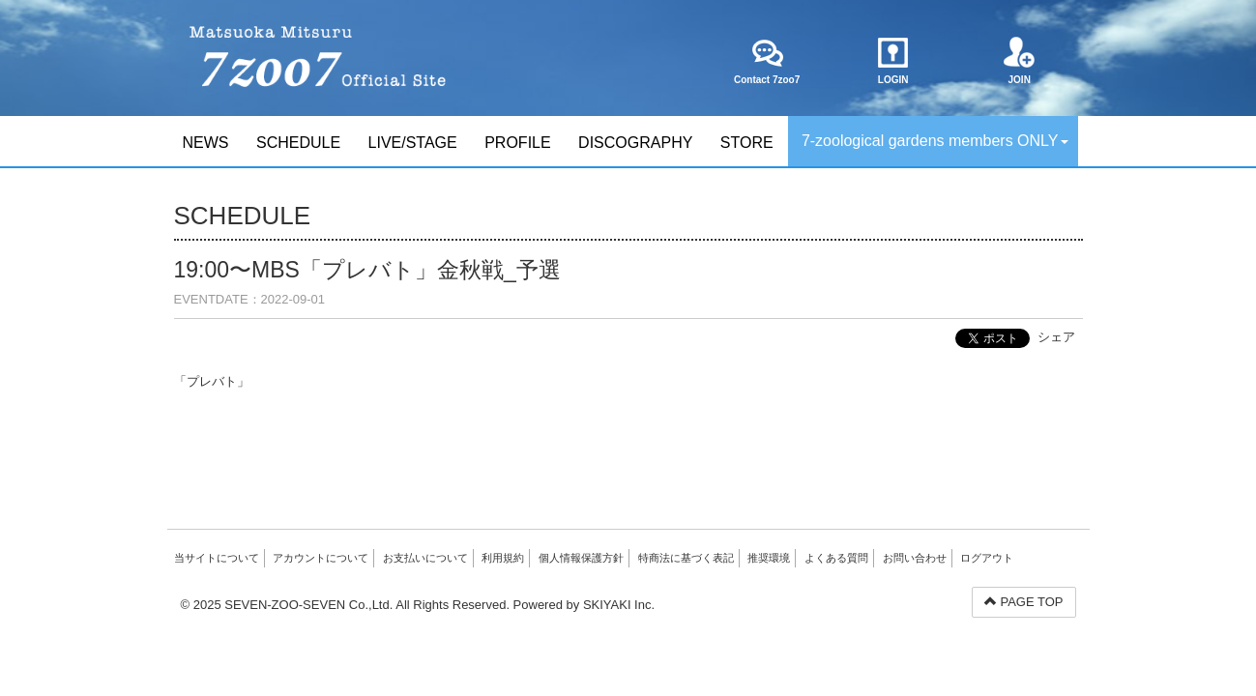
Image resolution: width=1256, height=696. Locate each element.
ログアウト (986, 558)
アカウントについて (320, 558)
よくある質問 (836, 558)
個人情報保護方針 (581, 558)
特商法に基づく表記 (686, 558)
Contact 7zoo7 (767, 61)
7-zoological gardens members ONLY (935, 140)
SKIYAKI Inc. (619, 604)
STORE (747, 142)
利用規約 (503, 558)
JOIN (1020, 61)
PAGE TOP (1024, 601)
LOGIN (893, 61)
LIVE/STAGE (412, 142)
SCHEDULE (298, 142)
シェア (1056, 337)
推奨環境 (768, 558)
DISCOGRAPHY (635, 142)
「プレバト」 (211, 381)
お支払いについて (425, 558)
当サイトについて (216, 558)
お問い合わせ (915, 558)
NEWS (206, 142)
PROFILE (517, 142)
